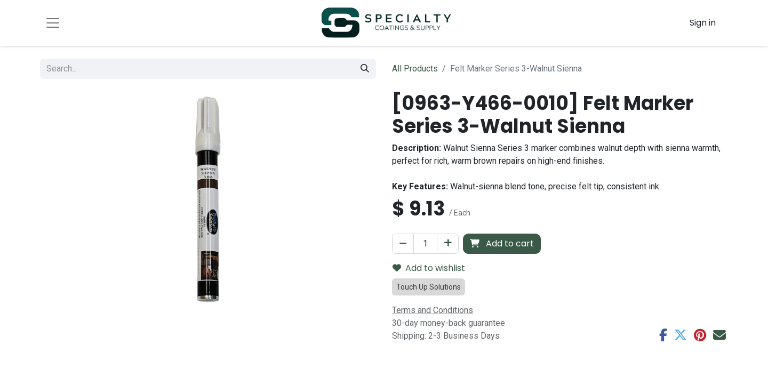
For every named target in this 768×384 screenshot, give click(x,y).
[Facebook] (663, 335)
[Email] (719, 335)
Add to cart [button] (502, 243)
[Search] (365, 69)
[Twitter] (680, 335)
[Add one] (448, 244)
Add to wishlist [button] (429, 268)
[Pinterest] (700, 335)
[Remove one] (403, 244)
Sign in (703, 23)
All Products (415, 68)
